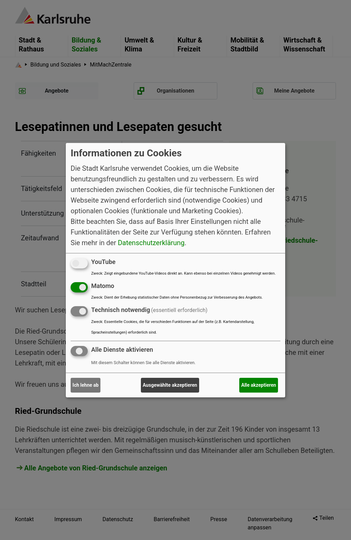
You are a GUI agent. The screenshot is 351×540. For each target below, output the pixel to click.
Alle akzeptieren (258, 385)
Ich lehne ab (86, 385)
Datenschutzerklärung (151, 242)
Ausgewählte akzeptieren (170, 385)
